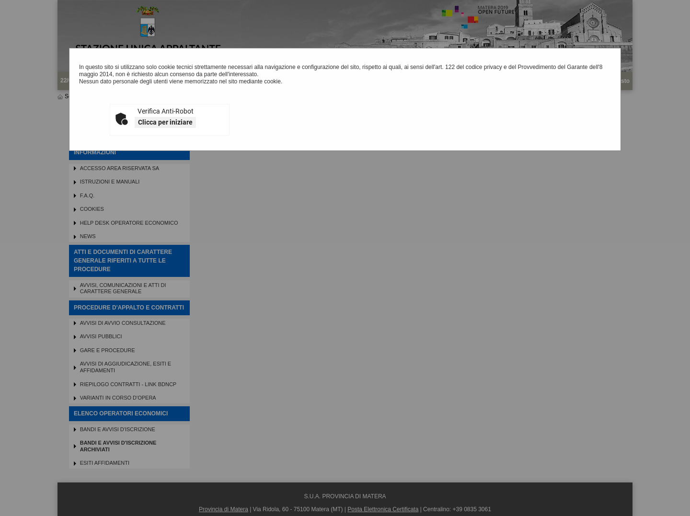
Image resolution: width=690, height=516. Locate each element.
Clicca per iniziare (165, 122)
